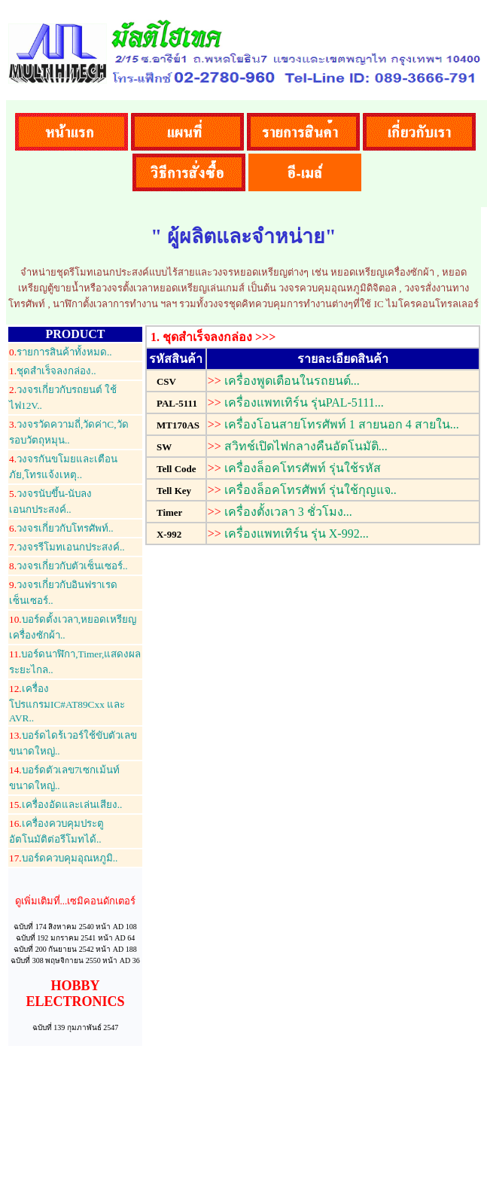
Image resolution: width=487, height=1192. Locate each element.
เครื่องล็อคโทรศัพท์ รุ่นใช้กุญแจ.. (310, 489)
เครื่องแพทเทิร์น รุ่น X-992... (296, 533)
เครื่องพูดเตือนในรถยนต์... (292, 380)
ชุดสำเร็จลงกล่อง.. (52, 371)
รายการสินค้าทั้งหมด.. (60, 352)
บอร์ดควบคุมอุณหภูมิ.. (63, 858)
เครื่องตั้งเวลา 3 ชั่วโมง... (288, 511)
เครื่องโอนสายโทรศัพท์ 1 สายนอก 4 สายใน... (341, 424)
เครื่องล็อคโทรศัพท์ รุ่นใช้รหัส (302, 468)
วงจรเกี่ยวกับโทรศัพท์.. (61, 528)
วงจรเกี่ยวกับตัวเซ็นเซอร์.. (68, 566)
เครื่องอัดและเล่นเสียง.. (65, 804)
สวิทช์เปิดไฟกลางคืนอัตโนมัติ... (306, 446)
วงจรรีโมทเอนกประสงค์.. (67, 547)
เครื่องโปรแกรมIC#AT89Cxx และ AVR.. (67, 703)
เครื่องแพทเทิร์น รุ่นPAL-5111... (304, 402)
